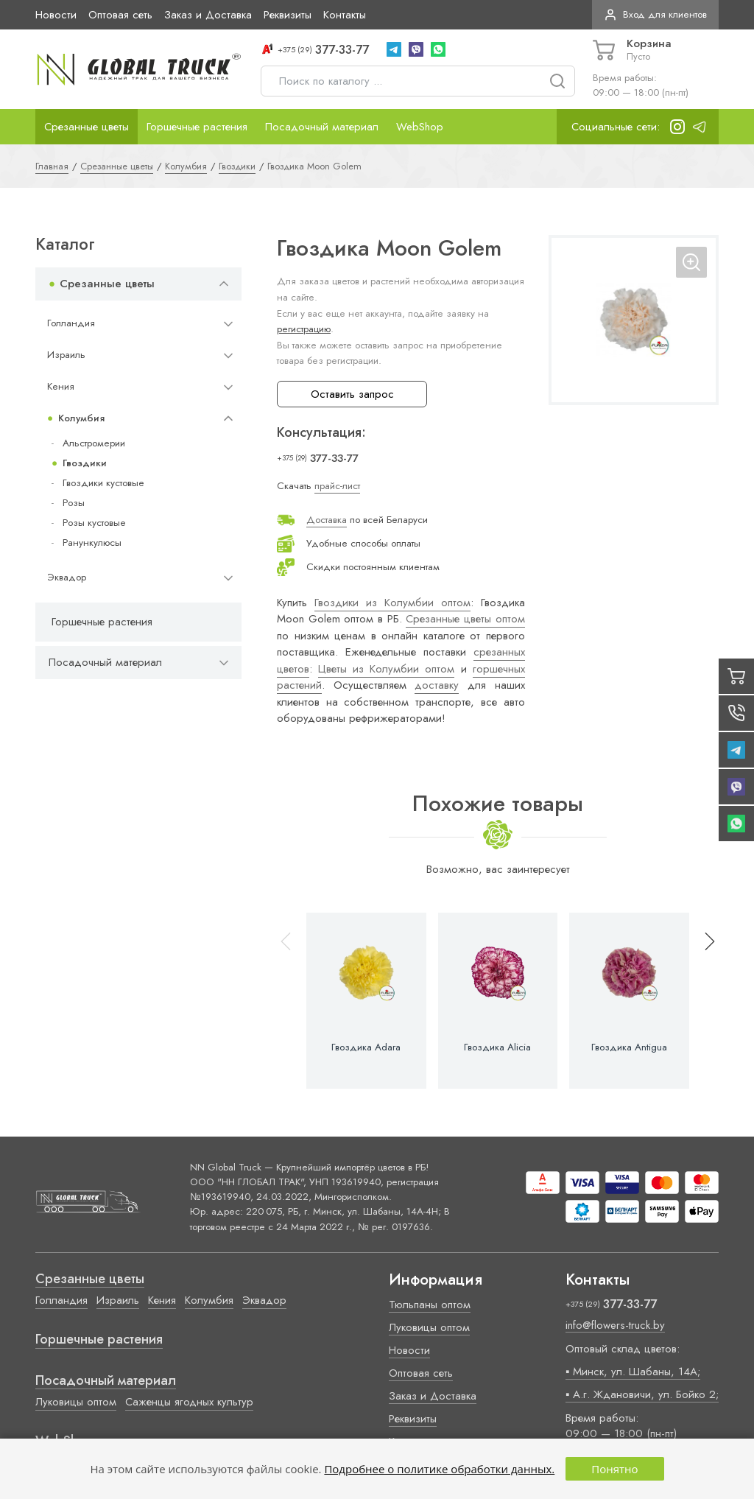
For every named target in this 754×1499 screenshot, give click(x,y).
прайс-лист (337, 486)
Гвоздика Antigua (629, 1047)
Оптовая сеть (120, 15)
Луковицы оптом (75, 1402)
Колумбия (81, 418)
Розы (74, 503)
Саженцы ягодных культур (189, 1402)
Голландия (71, 323)
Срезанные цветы (86, 127)
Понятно (614, 1468)
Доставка (326, 520)
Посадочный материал (321, 127)
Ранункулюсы (92, 543)
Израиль (66, 355)
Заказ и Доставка (208, 15)
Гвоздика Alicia (497, 1047)
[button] (703, 1001)
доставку (437, 685)
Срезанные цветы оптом (465, 619)
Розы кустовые (94, 523)
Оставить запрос (352, 394)
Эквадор (66, 577)
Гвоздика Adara (366, 1047)
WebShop (419, 127)
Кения (60, 386)
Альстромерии (94, 443)
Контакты (344, 15)
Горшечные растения (197, 127)
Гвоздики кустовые (103, 483)
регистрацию (304, 329)
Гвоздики (85, 463)
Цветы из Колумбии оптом (386, 669)
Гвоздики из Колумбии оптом (392, 602)
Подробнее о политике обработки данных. (439, 1468)
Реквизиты (287, 15)
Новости (56, 15)
